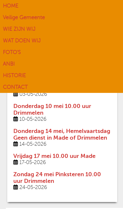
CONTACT (15, 87)
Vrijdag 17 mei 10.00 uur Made (54, 156)
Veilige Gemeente (24, 17)
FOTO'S (12, 52)
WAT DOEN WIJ (22, 41)
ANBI (9, 64)
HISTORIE (14, 75)
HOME (10, 6)
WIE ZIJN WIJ (19, 29)
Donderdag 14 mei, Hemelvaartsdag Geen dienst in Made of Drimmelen (61, 134)
